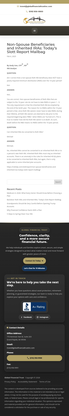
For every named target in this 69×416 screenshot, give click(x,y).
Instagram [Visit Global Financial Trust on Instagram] (42, 317)
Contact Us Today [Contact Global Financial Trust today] (34, 261)
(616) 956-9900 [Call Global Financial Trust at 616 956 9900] (34, 358)
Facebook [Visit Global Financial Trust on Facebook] (26, 317)
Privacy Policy (10, 381)
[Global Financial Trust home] (34, 20)
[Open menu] (34, 31)
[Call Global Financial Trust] (34, 11)
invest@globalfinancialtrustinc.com (21, 348)
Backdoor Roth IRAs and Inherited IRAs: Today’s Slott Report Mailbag (34, 199)
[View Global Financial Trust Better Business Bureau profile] (34, 307)
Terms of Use (44, 381)
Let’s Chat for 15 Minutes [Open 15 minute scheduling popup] (34, 268)
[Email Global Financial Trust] (34, 6)
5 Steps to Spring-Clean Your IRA (20, 214)
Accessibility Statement (27, 381)
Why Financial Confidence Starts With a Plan (24, 210)
